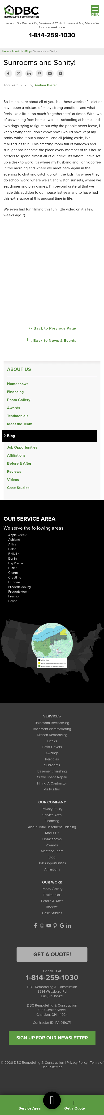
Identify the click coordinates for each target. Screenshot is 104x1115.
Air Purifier (52, 789)
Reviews (14, 471)
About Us (19, 369)
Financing (15, 392)
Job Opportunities (22, 447)
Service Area (52, 815)
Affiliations (16, 455)
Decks (52, 741)
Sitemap (56, 1067)
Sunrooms (52, 765)
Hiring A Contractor (52, 783)
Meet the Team (19, 424)
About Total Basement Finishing (52, 827)
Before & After (19, 463)
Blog (11, 436)
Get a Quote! (52, 954)
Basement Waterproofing (52, 729)
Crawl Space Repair (52, 777)
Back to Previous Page (52, 328)
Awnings (52, 753)
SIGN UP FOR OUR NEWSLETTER (52, 1038)
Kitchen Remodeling (52, 735)
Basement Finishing (52, 771)
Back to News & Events (52, 340)
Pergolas (52, 759)
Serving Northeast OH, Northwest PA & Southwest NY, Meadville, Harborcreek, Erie (52, 25)
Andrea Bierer (46, 85)
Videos (13, 480)
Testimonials (17, 416)
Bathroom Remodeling (52, 723)
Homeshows (17, 384)
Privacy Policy (52, 809)
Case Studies (18, 488)
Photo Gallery (18, 400)
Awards (13, 408)
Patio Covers (52, 747)
